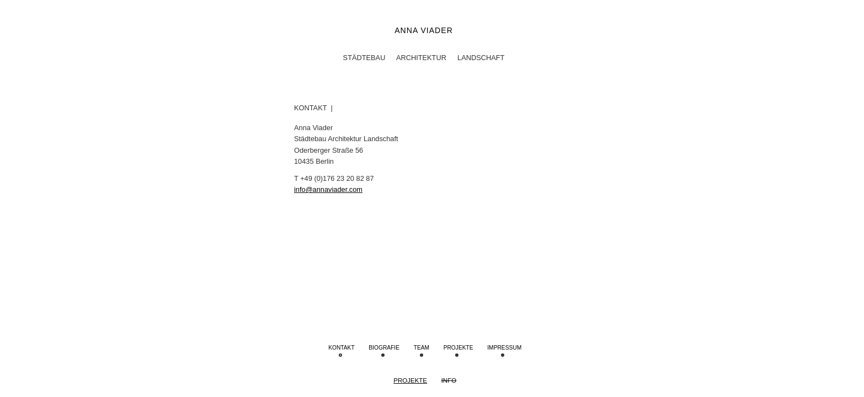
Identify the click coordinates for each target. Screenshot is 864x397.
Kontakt (341, 348)
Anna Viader (423, 30)
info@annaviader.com (328, 189)
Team (421, 348)
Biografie (384, 348)
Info (449, 380)
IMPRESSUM (504, 348)
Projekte (410, 380)
